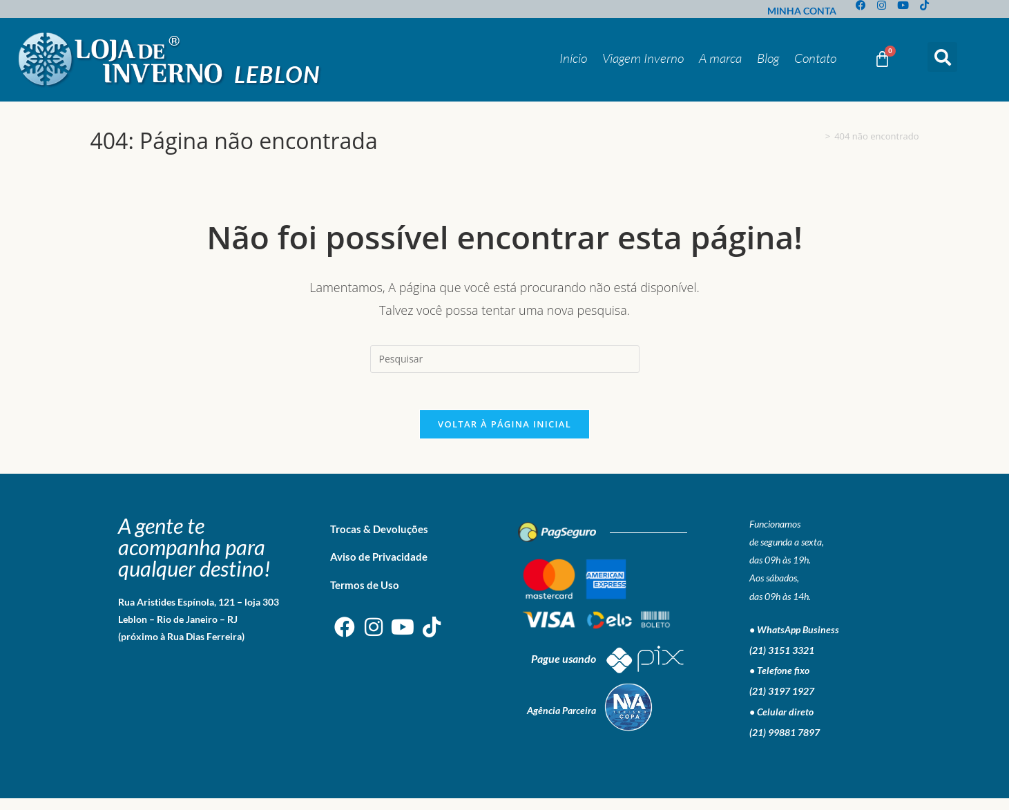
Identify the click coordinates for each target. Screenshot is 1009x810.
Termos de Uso (364, 596)
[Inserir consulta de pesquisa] (505, 359)
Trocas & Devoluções (379, 540)
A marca (720, 58)
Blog (768, 58)
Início (573, 58)
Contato (815, 58)
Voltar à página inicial (504, 436)
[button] (942, 57)
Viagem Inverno (643, 58)
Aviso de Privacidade (378, 568)
